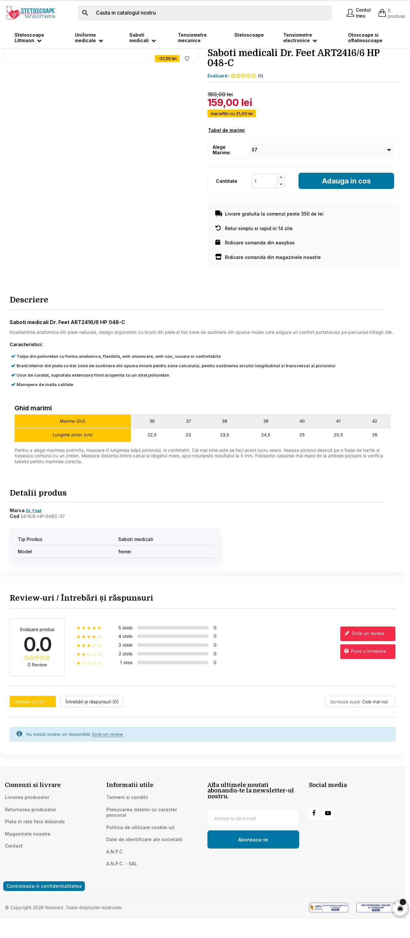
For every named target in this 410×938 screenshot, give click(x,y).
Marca (17, 534)
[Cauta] (205, 13)
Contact (14, 870)
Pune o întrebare (365, 675)
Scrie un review (363, 657)
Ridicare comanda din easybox (255, 266)
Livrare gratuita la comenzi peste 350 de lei (269, 237)
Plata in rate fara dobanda (35, 845)
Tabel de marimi (226, 154)
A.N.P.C (114, 875)
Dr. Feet (33, 534)
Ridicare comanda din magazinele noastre (268, 281)
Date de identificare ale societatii (144, 863)
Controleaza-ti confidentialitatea (44, 910)
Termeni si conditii (127, 821)
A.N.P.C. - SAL (121, 887)
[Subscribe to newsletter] (253, 863)
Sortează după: (345, 725)
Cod (14, 540)
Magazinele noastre (28, 858)
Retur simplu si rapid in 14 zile (254, 252)
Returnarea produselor (30, 833)
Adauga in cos (346, 205)
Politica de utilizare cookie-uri (140, 851)
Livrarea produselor (27, 821)
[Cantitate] (264, 205)
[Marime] (321, 174)
